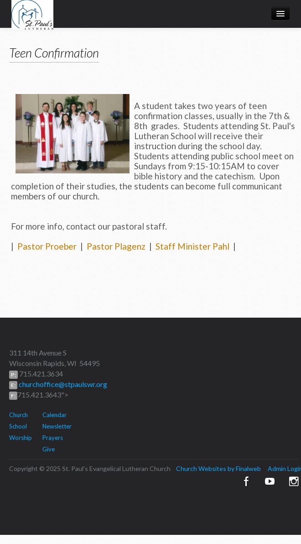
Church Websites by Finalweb (218, 468)
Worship (20, 437)
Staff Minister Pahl (192, 246)
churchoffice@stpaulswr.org (62, 384)
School (18, 426)
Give (48, 449)
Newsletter (57, 426)
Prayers (52, 437)
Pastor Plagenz (116, 246)
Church (18, 414)
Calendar (54, 414)
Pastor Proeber (47, 246)
